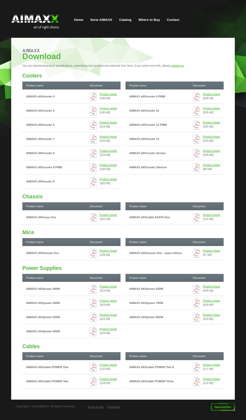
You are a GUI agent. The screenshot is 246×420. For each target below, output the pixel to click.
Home (78, 20)
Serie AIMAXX (101, 20)
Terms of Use (95, 406)
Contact (173, 20)
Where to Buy (149, 20)
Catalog (125, 20)
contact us (177, 65)
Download (113, 406)
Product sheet (108, 94)
